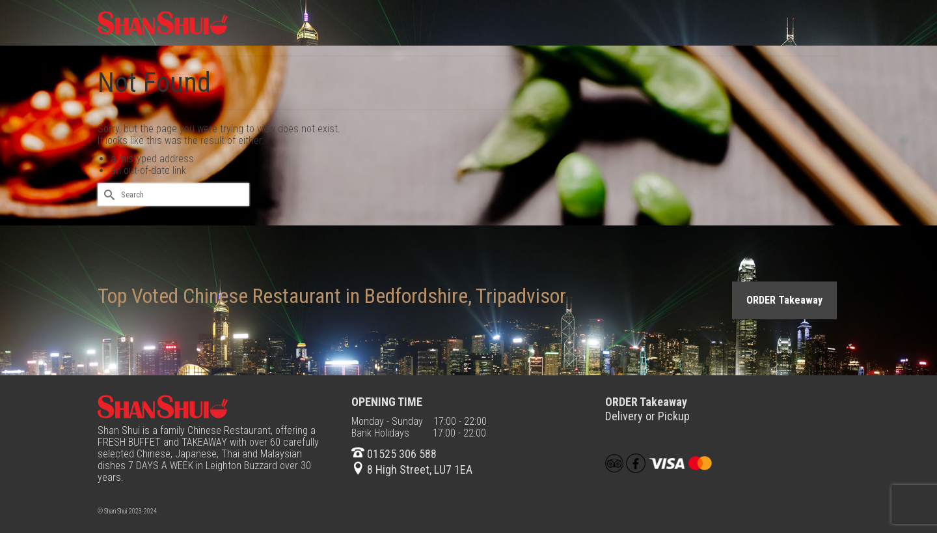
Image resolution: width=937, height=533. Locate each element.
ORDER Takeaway (784, 300)
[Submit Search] (107, 194)
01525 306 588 (394, 454)
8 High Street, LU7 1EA (411, 469)
